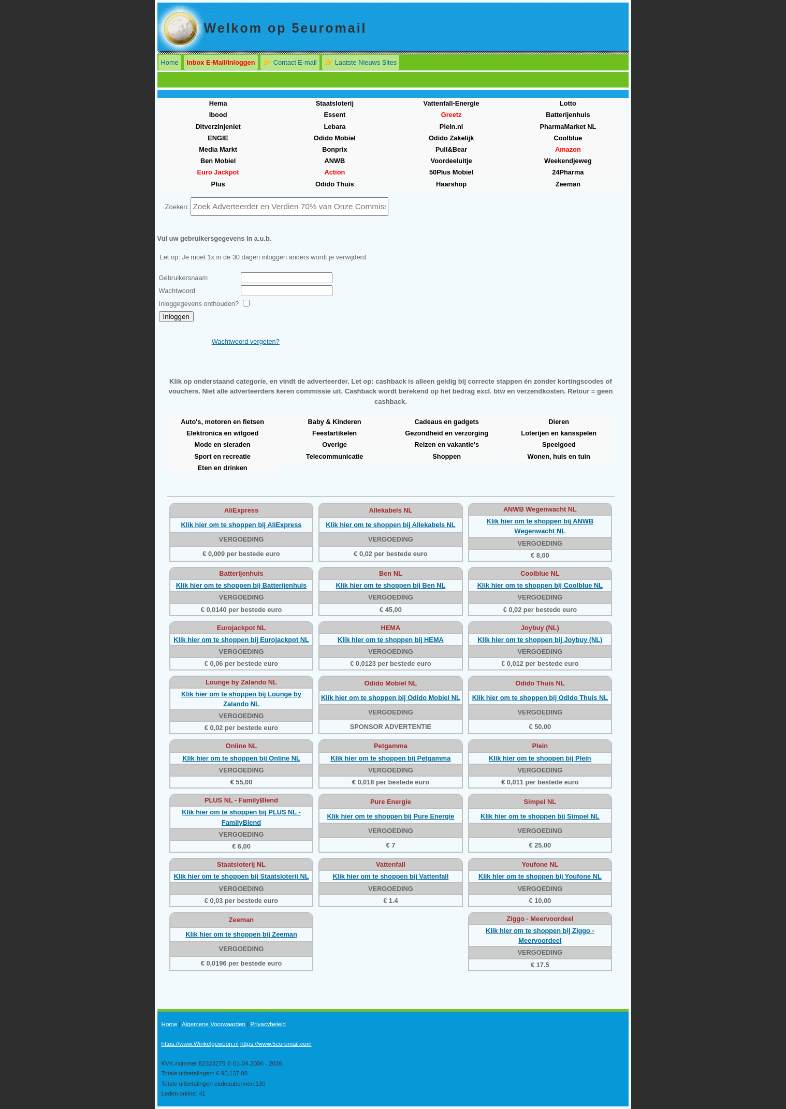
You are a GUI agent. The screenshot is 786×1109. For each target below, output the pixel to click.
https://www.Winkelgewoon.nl (200, 1044)
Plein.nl (451, 126)
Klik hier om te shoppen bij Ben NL (390, 585)
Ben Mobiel (218, 161)
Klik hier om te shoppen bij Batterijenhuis (241, 585)
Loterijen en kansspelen (558, 433)
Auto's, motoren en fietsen (222, 422)
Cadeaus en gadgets (446, 422)
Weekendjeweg (568, 161)
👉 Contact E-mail (289, 62)
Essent (334, 115)
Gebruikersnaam (183, 278)
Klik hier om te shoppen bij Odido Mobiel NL (390, 698)
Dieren (558, 422)
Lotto (568, 103)
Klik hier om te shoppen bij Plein (540, 758)
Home (170, 62)
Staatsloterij (335, 103)
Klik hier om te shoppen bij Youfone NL (540, 876)
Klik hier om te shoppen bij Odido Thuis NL (540, 698)
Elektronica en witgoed (222, 433)
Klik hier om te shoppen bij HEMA (391, 640)
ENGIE (218, 138)
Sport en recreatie (222, 456)
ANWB (334, 161)
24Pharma (568, 172)
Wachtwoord (177, 291)
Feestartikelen (334, 433)
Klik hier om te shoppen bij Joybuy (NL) (539, 640)
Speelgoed (559, 444)
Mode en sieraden (223, 444)
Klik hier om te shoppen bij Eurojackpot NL (241, 640)
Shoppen (446, 456)
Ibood (218, 115)
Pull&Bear (451, 149)
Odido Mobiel (335, 138)
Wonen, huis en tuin (559, 456)
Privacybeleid (268, 1024)
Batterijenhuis (568, 115)
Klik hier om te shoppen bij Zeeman (241, 934)
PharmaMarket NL (568, 126)
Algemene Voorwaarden (213, 1024)
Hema (218, 103)
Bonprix (334, 149)
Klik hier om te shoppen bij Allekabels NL (391, 525)
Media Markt (218, 149)
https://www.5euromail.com (276, 1044)
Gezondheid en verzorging (446, 433)
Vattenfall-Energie (451, 103)
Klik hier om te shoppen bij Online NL (241, 758)
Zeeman (568, 184)
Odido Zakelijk (451, 138)
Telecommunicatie (334, 456)
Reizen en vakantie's (446, 444)
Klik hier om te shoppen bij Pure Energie (390, 816)
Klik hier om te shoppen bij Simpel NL (540, 816)
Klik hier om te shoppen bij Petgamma (391, 758)
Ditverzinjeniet (217, 126)
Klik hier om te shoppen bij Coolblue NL (540, 585)
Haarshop (451, 184)
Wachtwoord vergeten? (246, 341)
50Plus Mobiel (451, 172)
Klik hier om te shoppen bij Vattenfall (390, 876)
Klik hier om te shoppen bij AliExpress (241, 525)
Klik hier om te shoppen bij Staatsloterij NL (241, 876)
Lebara (334, 126)
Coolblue (568, 138)
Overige (334, 444)
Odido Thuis (334, 184)
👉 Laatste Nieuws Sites (361, 62)
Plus (218, 184)
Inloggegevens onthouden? (199, 304)
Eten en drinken (223, 468)
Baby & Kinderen (334, 422)
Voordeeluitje (451, 161)
